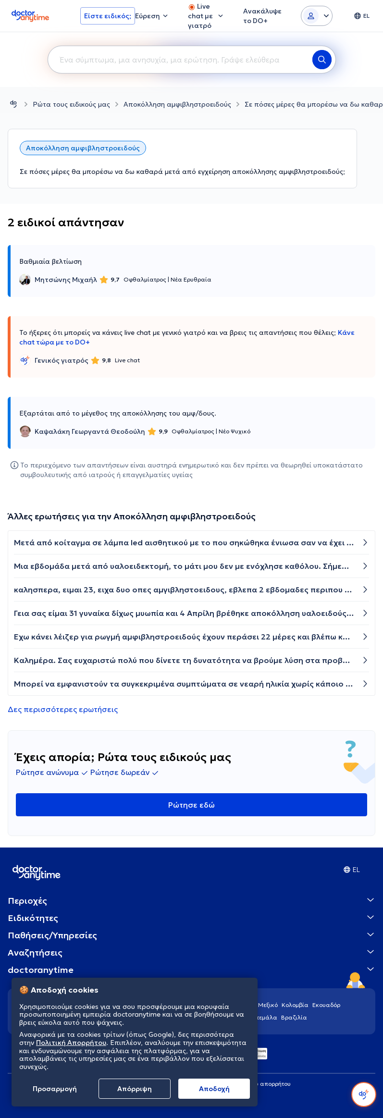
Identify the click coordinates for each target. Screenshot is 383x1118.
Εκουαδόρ (326, 1004)
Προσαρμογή (55, 1088)
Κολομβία (295, 1004)
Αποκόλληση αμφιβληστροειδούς (177, 104)
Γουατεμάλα (260, 1017)
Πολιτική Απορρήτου (71, 1042)
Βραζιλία (294, 1017)
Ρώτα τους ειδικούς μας (71, 104)
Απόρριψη (134, 1088)
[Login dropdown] (317, 16)
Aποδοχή (214, 1088)
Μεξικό (268, 1004)
